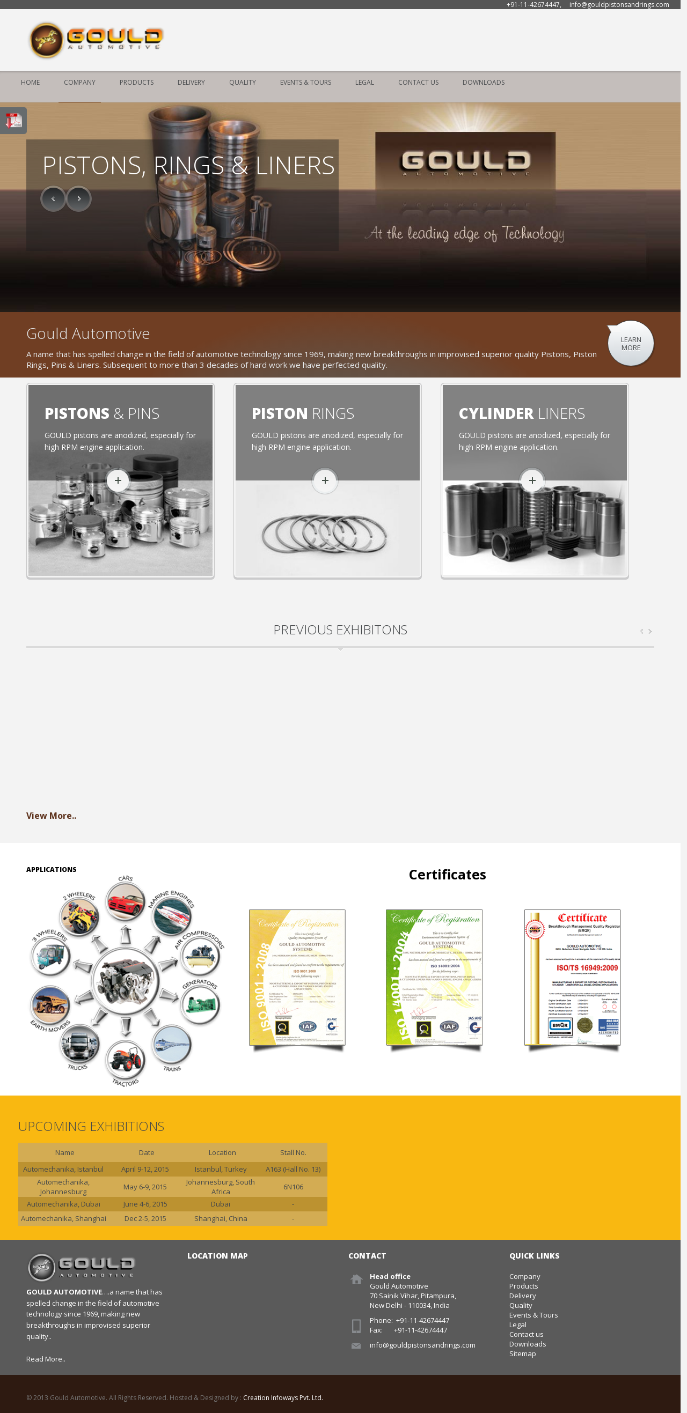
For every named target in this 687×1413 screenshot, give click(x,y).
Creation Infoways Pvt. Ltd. (283, 1397)
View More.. (51, 816)
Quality (242, 82)
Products (137, 82)
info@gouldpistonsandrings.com (423, 1345)
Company (80, 82)
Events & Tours (305, 82)
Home (30, 82)
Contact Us (418, 82)
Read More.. (45, 1359)
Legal (364, 82)
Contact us (526, 1334)
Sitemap (522, 1353)
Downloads (484, 82)
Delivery (191, 82)
